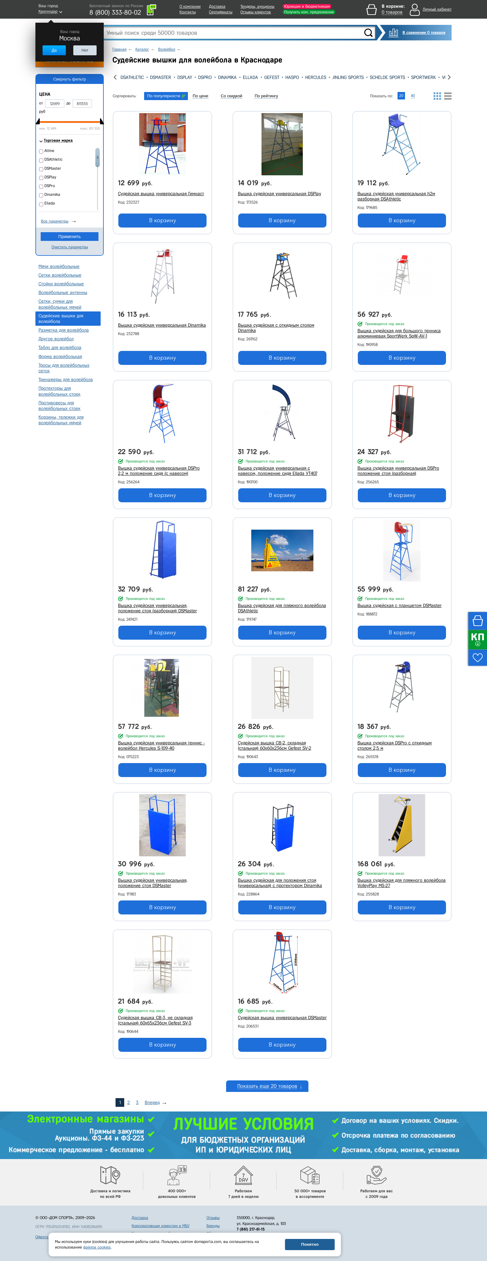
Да (54, 50)
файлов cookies (97, 1247)
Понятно (310, 1244)
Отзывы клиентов (255, 12)
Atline (49, 151)
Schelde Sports (387, 77)
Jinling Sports (348, 77)
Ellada (250, 77)
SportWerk (423, 77)
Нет (84, 50)
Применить (69, 236)
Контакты (188, 12)
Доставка (217, 6)
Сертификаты (220, 12)
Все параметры (54, 221)
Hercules (315, 77)
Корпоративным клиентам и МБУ (160, 1226)
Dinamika (227, 77)
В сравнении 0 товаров (424, 32)
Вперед (152, 1102)
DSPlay (184, 77)
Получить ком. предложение (309, 12)
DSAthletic (132, 77)
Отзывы (213, 1218)
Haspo (292, 77)
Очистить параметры (70, 247)
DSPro (205, 77)
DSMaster (160, 77)
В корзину (162, 220)
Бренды (213, 1226)
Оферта (41, 1237)
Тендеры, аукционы (257, 6)
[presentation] (115, 77)
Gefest (271, 77)
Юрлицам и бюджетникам (307, 6)
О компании (190, 6)
